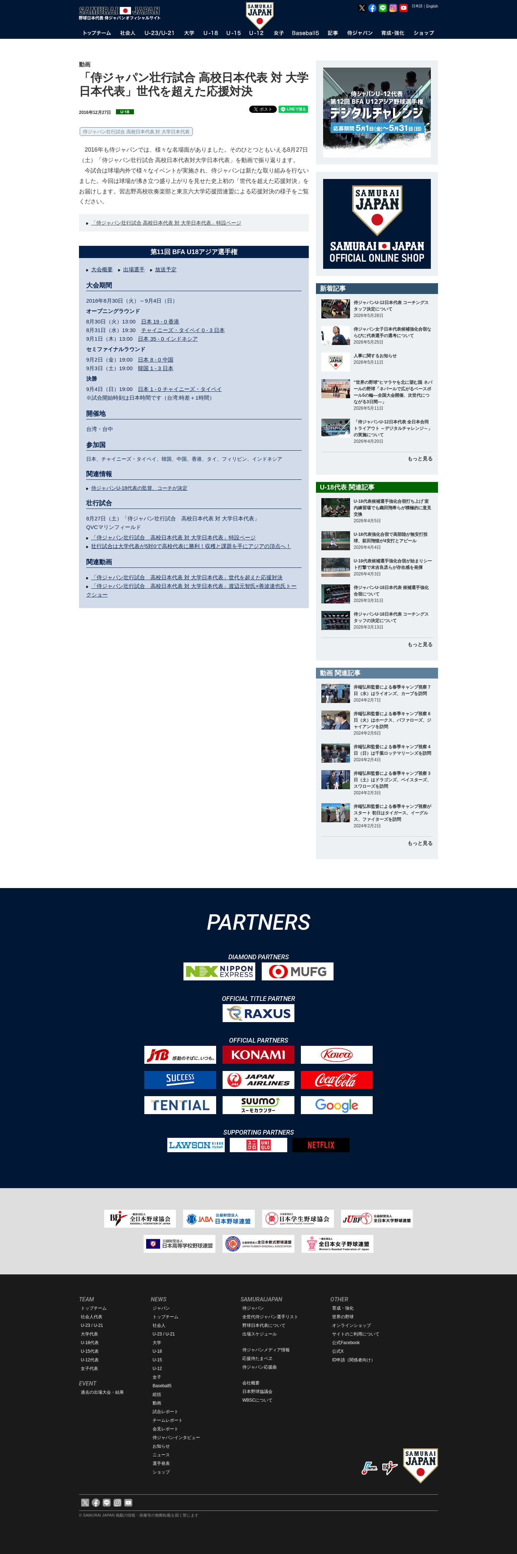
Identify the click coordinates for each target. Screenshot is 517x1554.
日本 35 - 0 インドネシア (168, 339)
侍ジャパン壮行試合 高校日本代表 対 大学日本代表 (136, 131)
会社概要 (251, 1382)
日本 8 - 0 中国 (155, 360)
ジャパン (161, 1308)
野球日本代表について (263, 1325)
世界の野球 (343, 1316)
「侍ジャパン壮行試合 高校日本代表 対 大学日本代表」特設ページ (166, 223)
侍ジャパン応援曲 (259, 1367)
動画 (157, 1403)
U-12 (157, 1368)
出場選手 (134, 269)
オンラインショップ (351, 1325)
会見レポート (165, 1428)
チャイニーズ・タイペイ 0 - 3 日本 (183, 330)
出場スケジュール (259, 1334)
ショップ (161, 1472)
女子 (157, 1377)
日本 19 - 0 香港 (160, 321)
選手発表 (161, 1463)
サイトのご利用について (355, 1334)
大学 (157, 1342)
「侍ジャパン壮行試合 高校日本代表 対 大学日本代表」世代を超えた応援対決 (187, 577)
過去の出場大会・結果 (102, 1392)
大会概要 (102, 269)
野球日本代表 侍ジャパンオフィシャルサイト (122, 13)
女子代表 (89, 1368)
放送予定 (166, 269)
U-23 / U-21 (92, 1325)
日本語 (417, 6)
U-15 (157, 1359)
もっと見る (420, 458)
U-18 (157, 1351)
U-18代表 (90, 1342)
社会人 (159, 1325)
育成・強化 (343, 1308)
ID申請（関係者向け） (353, 1359)
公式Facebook (346, 1342)
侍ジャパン (253, 1308)
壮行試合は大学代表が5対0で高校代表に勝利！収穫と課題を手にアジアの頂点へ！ (191, 546)
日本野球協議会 (257, 1391)
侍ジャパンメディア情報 (266, 1349)
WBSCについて (257, 1400)
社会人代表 (91, 1316)
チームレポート (168, 1420)
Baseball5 (162, 1385)
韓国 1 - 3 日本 (155, 368)
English (432, 6)
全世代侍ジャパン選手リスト (270, 1316)
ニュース (161, 1454)
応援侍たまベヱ (257, 1358)
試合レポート (165, 1411)
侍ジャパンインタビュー (176, 1437)
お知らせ (161, 1446)
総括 (157, 1394)
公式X (338, 1351)
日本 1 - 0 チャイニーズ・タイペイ (180, 389)
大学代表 (89, 1334)
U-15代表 (90, 1351)
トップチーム (94, 1308)
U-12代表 (90, 1359)
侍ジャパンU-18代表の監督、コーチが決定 (139, 488)
